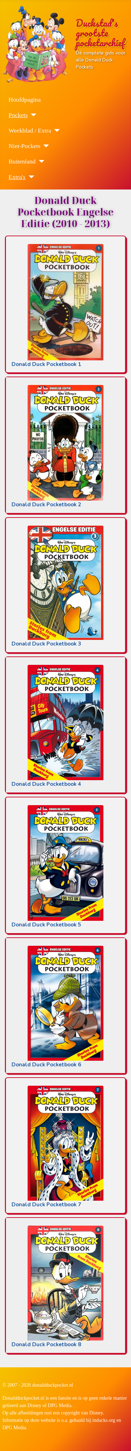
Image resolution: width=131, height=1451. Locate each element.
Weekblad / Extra (30, 130)
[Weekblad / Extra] (55, 130)
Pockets (18, 114)
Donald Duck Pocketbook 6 (46, 1064)
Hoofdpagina (25, 99)
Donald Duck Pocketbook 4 (46, 784)
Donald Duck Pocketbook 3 (46, 643)
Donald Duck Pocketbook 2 (46, 504)
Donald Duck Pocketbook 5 (46, 924)
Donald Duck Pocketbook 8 (46, 1344)
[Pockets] (32, 115)
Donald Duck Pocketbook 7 (46, 1204)
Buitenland (22, 161)
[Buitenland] (40, 161)
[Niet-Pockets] (44, 146)
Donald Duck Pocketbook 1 (46, 364)
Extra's (17, 176)
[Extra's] (30, 176)
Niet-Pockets (25, 145)
